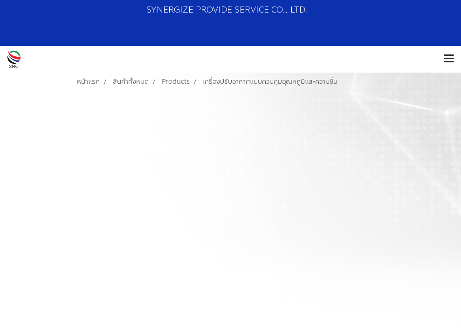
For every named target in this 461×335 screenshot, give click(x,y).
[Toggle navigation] (449, 59)
